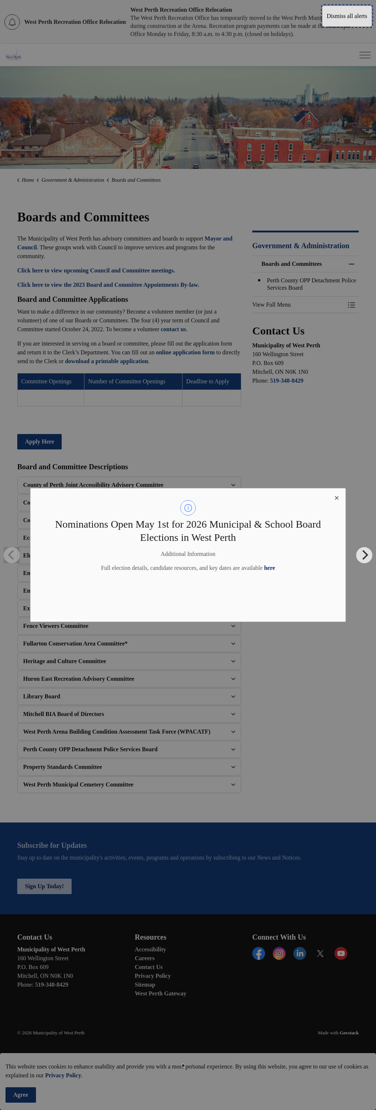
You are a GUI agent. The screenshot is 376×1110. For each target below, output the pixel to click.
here (269, 568)
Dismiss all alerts (347, 16)
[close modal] (337, 497)
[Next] (364, 555)
